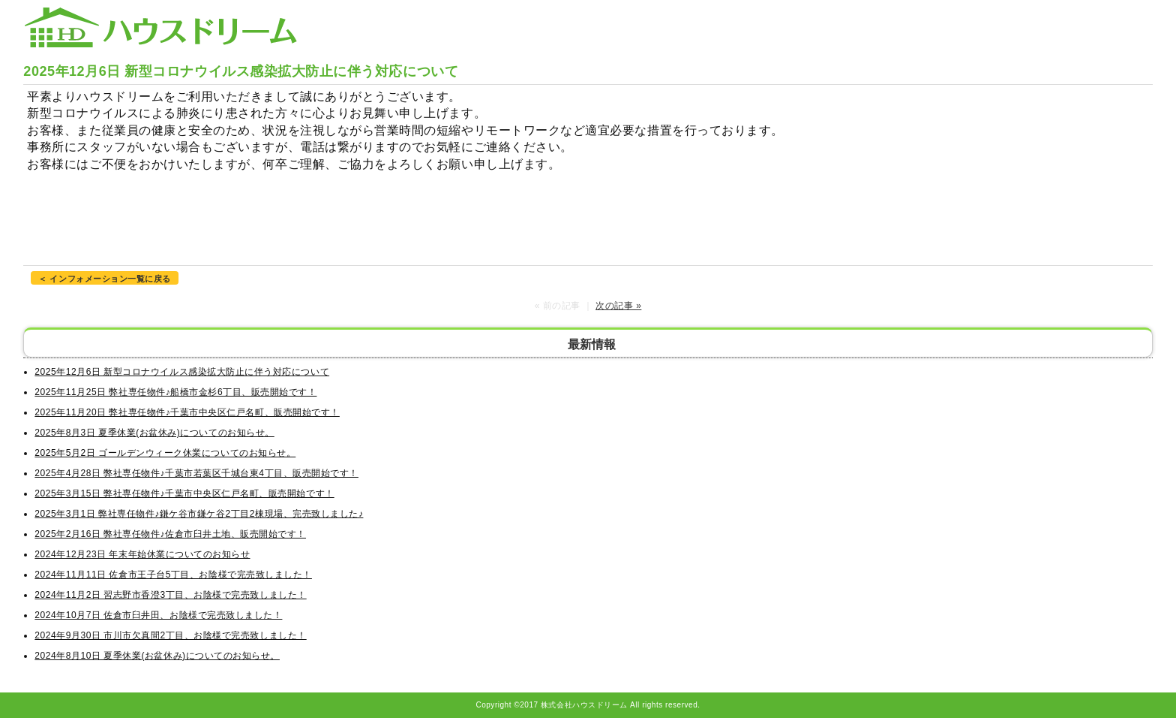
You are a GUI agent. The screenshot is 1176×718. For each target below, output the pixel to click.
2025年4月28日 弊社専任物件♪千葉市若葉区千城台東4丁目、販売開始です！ (196, 473)
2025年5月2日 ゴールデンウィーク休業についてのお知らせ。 (165, 453)
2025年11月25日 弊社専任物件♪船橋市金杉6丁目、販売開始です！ (175, 392)
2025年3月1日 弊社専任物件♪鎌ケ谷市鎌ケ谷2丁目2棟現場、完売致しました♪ (198, 513)
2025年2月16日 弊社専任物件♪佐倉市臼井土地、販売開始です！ (170, 534)
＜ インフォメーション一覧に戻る (104, 278)
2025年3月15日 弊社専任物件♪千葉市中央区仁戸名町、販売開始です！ (184, 493)
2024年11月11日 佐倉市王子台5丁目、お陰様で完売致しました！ (173, 574)
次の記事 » (618, 305)
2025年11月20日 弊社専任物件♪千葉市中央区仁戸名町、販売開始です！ (186, 412)
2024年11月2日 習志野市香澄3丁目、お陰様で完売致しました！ (170, 595)
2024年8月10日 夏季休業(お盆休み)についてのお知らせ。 (157, 655)
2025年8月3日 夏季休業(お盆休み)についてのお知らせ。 (154, 432)
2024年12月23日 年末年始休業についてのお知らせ (142, 554)
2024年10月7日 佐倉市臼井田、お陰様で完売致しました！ (158, 615)
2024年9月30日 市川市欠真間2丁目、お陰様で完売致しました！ (170, 635)
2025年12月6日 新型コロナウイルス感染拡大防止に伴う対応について (181, 372)
